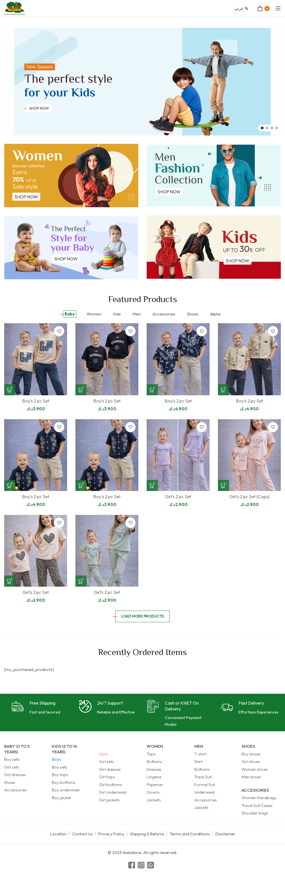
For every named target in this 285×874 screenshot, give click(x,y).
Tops (151, 754)
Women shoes (255, 769)
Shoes (9, 782)
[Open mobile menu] (278, 8)
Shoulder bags (255, 813)
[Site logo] (14, 8)
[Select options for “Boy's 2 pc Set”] (9, 389)
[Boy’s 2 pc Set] (35, 359)
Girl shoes (251, 761)
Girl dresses (15, 774)
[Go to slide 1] (262, 128)
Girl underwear (113, 792)
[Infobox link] (35, 707)
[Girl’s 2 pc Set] (178, 455)
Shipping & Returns (147, 833)
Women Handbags (259, 797)
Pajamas (155, 784)
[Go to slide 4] (276, 128)
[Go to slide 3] (272, 128)
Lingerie (154, 776)
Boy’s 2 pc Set (35, 401)
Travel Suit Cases (257, 805)
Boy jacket (61, 797)
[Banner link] (71, 175)
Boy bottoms (63, 782)
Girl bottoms (110, 784)
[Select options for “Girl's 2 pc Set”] (152, 485)
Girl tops (107, 776)
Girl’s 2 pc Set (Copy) (249, 496)
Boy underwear (66, 789)
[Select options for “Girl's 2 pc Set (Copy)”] (223, 485)
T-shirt (200, 754)
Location (58, 833)
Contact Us (82, 833)
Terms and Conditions (190, 833)
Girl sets (11, 767)
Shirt (198, 761)
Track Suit (203, 776)
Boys (56, 759)
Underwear (204, 792)
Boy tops (60, 774)
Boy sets (12, 759)
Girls (103, 754)
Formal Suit (204, 784)
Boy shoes (251, 754)
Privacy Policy (111, 833)
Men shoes (251, 776)
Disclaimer (225, 833)
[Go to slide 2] (267, 128)
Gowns (153, 792)
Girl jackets (109, 800)
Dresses (154, 769)
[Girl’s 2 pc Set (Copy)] (249, 455)
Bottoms (154, 761)
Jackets (154, 800)
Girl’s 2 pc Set (178, 496)
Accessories (15, 789)
